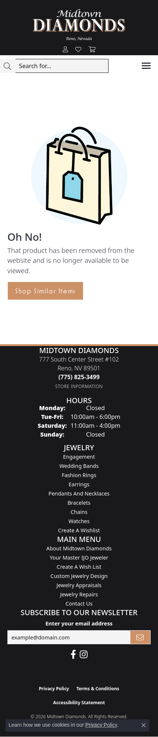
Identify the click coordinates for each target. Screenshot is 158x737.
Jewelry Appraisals (79, 585)
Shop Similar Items (45, 290)
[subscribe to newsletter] (140, 637)
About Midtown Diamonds (79, 548)
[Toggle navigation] (146, 65)
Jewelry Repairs (79, 594)
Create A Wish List (79, 566)
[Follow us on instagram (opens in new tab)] (83, 654)
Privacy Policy (54, 688)
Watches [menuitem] (78, 521)
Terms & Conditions (97, 688)
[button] (65, 49)
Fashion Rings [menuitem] (79, 475)
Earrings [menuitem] (79, 484)
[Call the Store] (79, 377)
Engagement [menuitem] (79, 456)
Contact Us (78, 603)
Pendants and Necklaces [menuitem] (78, 493)
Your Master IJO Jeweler (79, 557)
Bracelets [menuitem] (79, 502)
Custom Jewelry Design (79, 575)
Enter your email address (79, 623)
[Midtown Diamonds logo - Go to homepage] (79, 25)
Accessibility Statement (79, 702)
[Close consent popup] (143, 725)
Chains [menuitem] (79, 511)
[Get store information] (79, 386)
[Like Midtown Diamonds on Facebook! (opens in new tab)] (73, 654)
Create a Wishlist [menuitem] (79, 530)
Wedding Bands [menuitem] (79, 465)
